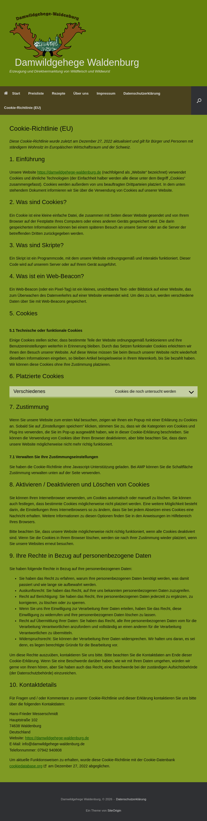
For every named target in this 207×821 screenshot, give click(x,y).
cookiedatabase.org (25, 766)
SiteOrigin (114, 810)
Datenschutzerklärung (141, 93)
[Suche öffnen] (199, 100)
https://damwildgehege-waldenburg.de (69, 172)
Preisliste (36, 93)
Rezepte (58, 93)
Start (12, 93)
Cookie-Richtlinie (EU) (22, 108)
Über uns (80, 93)
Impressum (106, 93)
